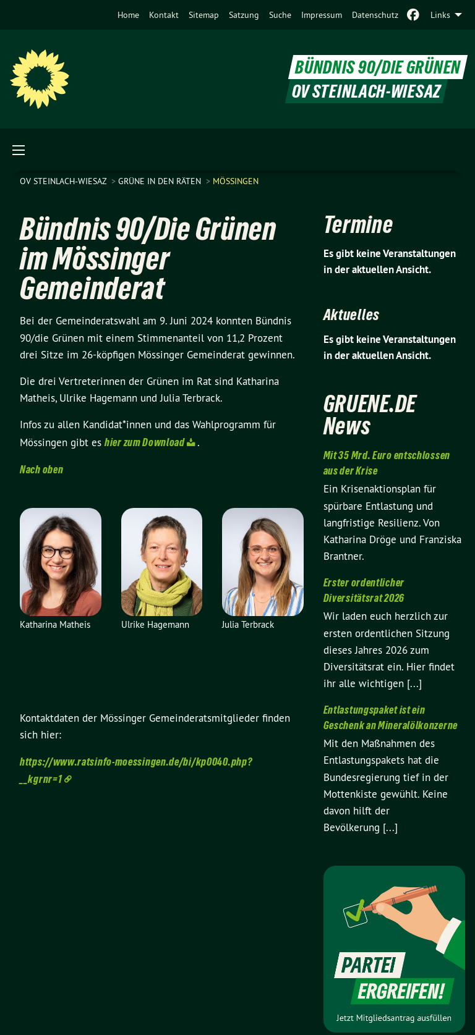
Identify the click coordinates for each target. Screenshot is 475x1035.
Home (128, 14)
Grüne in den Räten (160, 181)
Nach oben (41, 469)
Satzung (244, 14)
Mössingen (236, 181)
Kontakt (164, 14)
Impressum (321, 14)
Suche (280, 14)
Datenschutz (375, 14)
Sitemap (204, 14)
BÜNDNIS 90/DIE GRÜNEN (378, 67)
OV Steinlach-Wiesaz (64, 181)
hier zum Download (145, 442)
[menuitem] (128, 15)
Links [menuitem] (440, 14)
